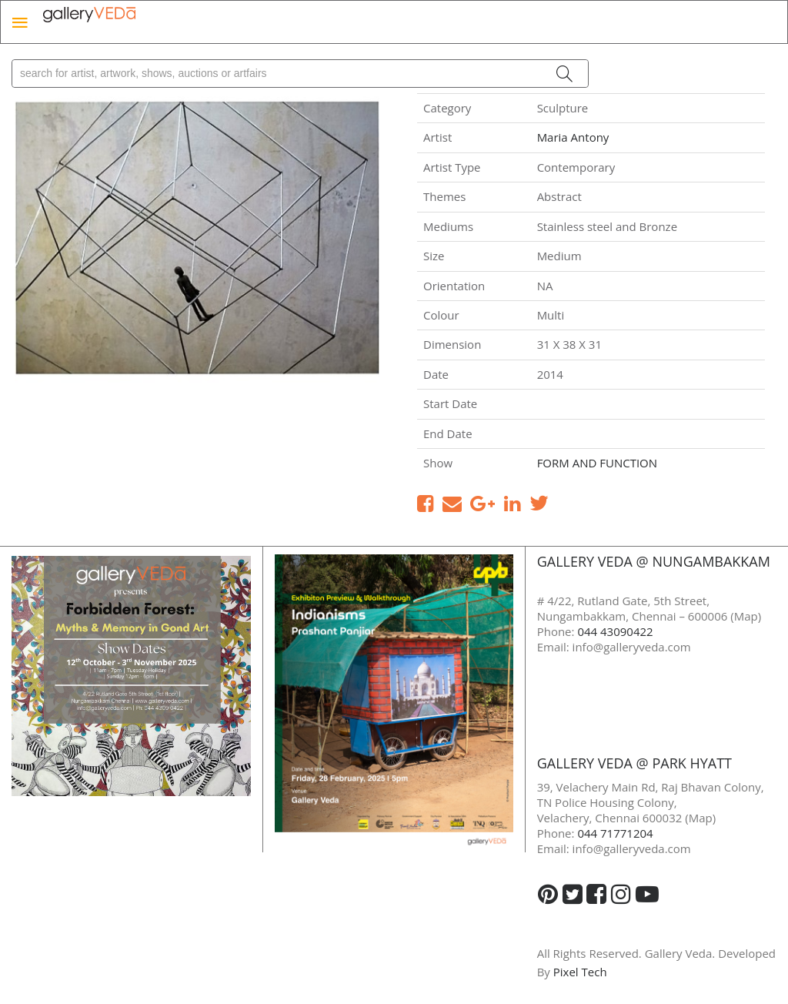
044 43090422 (615, 631)
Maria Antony (573, 137)
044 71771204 (615, 833)
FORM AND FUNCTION (597, 462)
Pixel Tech (580, 971)
